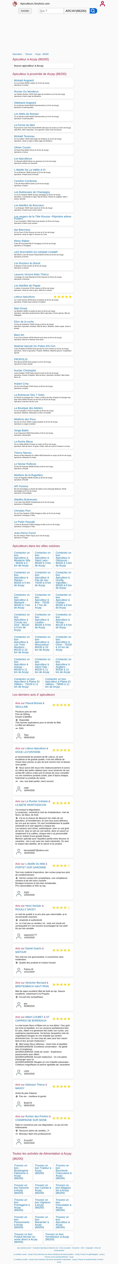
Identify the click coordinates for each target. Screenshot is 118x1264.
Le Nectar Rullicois (25, 464)
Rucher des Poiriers (36, 1116)
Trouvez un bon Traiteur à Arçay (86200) (43, 1169)
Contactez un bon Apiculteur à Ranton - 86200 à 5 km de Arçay (22, 579)
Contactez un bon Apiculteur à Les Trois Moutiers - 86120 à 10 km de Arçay (22, 644)
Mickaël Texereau (24, 136)
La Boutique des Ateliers (28, 408)
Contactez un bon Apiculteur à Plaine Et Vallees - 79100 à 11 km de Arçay (27, 683)
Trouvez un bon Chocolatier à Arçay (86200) (63, 1204)
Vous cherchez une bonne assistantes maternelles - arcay (55, 1259)
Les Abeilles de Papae (27, 286)
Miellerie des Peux (25, 419)
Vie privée (75, 1248)
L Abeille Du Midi (35, 863)
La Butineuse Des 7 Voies (29, 395)
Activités (25, 11)
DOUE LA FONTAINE (27, 752)
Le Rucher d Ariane (36, 801)
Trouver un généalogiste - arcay (92, 1254)
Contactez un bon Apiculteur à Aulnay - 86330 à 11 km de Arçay (22, 665)
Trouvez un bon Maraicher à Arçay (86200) (42, 1222)
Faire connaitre (65, 1248)
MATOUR (20, 952)
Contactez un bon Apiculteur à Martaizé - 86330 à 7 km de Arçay (22, 601)
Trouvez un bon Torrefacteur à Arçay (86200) (57, 1237)
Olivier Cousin (22, 147)
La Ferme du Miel (24, 125)
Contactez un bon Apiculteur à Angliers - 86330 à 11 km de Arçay (63, 665)
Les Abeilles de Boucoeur (29, 205)
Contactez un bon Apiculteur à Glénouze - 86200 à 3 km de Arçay (64, 559)
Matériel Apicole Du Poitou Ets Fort (34, 346)
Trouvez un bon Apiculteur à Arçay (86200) (63, 1222)
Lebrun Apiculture (24, 297)
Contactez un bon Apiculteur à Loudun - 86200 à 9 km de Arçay (43, 621)
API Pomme (21, 486)
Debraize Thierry (35, 1084)
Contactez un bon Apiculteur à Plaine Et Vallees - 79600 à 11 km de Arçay (58, 683)
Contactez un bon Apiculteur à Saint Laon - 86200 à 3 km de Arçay (43, 559)
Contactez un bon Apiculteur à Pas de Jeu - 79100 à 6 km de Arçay (43, 579)
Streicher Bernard (35, 982)
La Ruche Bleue (23, 442)
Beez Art (19, 335)
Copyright (89, 1248)
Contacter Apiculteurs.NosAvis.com (45, 1248)
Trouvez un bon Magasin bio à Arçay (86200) (63, 1189)
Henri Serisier (33, 905)
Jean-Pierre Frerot (25, 533)
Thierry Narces (23, 453)
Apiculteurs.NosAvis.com (35, 3)
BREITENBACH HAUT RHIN (32, 986)
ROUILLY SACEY (25, 909)
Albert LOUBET (34, 1017)
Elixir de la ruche (24, 322)
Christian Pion (22, 511)
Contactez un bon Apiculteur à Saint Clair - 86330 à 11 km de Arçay (43, 665)
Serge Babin (21, 430)
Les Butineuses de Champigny (32, 192)
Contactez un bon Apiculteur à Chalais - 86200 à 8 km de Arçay (64, 601)
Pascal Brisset (33, 703)
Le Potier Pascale (24, 522)
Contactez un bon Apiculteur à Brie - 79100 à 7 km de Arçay (43, 601)
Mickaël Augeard (24, 80)
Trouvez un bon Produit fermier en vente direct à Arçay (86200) (25, 1238)
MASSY (20, 1088)
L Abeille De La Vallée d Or (30, 170)
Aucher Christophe (25, 370)
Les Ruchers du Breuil (27, 263)
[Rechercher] (93, 11)
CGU (82, 1248)
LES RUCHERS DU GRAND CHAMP (36, 252)
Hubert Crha (21, 384)
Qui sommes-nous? (24, 1248)
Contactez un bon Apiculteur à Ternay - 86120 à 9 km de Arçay (64, 621)
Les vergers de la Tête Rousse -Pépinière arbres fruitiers (42, 217)
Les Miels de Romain (26, 114)
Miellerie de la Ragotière (28, 475)
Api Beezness (22, 230)
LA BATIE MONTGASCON (30, 804)
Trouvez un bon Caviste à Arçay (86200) (43, 1189)
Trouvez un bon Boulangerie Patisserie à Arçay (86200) (21, 1172)
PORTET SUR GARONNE (30, 867)
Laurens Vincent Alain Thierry (31, 274)
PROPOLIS (21, 359)
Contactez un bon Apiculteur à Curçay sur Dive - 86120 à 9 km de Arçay (22, 622)
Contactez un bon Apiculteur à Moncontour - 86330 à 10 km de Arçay (43, 643)
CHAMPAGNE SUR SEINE (31, 1120)
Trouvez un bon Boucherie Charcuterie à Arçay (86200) (64, 1172)
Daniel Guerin (33, 948)
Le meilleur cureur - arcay (23, 1254)
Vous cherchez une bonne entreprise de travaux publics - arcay (56, 1254)
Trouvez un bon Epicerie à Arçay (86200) (21, 1189)
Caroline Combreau (25, 181)
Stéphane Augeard (25, 103)
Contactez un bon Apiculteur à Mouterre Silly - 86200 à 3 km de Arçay (22, 559)
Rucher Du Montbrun (26, 92)
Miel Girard (20, 308)
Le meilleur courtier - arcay (23, 1259)
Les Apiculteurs (23, 159)
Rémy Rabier (22, 241)
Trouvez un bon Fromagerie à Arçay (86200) (22, 1204)
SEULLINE (21, 706)
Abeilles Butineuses (25, 499)
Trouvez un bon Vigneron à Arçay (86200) (43, 1203)
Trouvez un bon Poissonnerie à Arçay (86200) (21, 1222)
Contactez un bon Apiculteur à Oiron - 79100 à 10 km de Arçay (64, 643)
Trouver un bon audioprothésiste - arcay (59, 1257)
